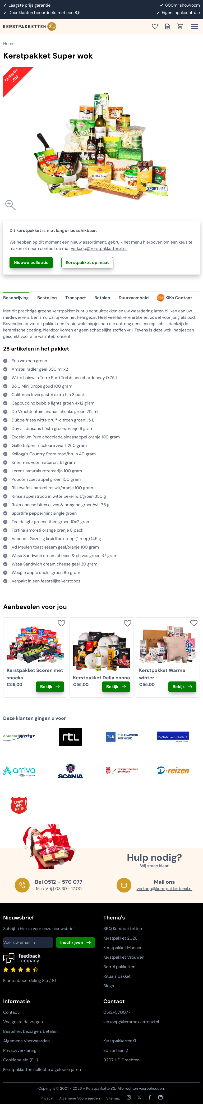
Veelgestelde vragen (23, 1022)
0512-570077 (117, 1012)
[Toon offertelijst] (169, 26)
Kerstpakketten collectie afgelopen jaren (42, 1069)
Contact (11, 1012)
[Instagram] (129, 1097)
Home (9, 43)
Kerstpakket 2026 (120, 938)
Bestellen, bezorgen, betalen (30, 1031)
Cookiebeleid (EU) (20, 1060)
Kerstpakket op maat (87, 262)
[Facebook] (150, 1097)
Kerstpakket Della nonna (101, 678)
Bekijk (46, 686)
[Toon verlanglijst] (156, 26)
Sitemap (113, 1098)
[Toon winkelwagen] (182, 26)
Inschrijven (71, 942)
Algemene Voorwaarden (26, 1041)
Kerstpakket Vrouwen (123, 957)
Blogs (108, 986)
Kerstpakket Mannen (122, 947)
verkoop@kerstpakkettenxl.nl (99, 248)
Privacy (46, 1098)
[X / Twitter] (139, 1097)
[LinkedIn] (160, 1097)
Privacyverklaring (19, 1050)
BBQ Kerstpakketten (122, 928)
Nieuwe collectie (31, 262)
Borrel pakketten (119, 967)
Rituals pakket (117, 976)
